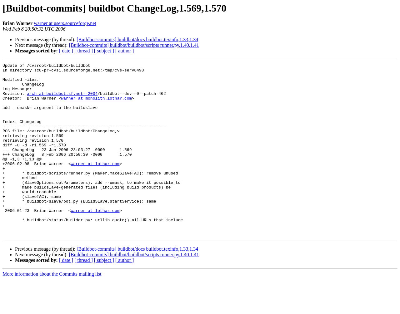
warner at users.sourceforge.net (65, 23)
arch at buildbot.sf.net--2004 (62, 100)
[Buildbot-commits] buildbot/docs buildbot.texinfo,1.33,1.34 (137, 39)
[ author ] (124, 50)
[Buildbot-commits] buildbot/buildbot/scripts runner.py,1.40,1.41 (134, 45)
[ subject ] (104, 50)
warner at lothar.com (95, 184)
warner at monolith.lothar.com (96, 105)
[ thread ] (83, 50)
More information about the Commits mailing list (51, 308)
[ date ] (66, 50)
